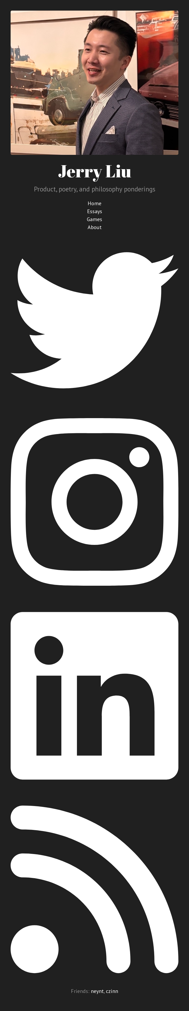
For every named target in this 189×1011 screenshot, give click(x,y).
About (95, 227)
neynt (97, 991)
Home (94, 203)
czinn (112, 991)
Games (94, 219)
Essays (94, 211)
